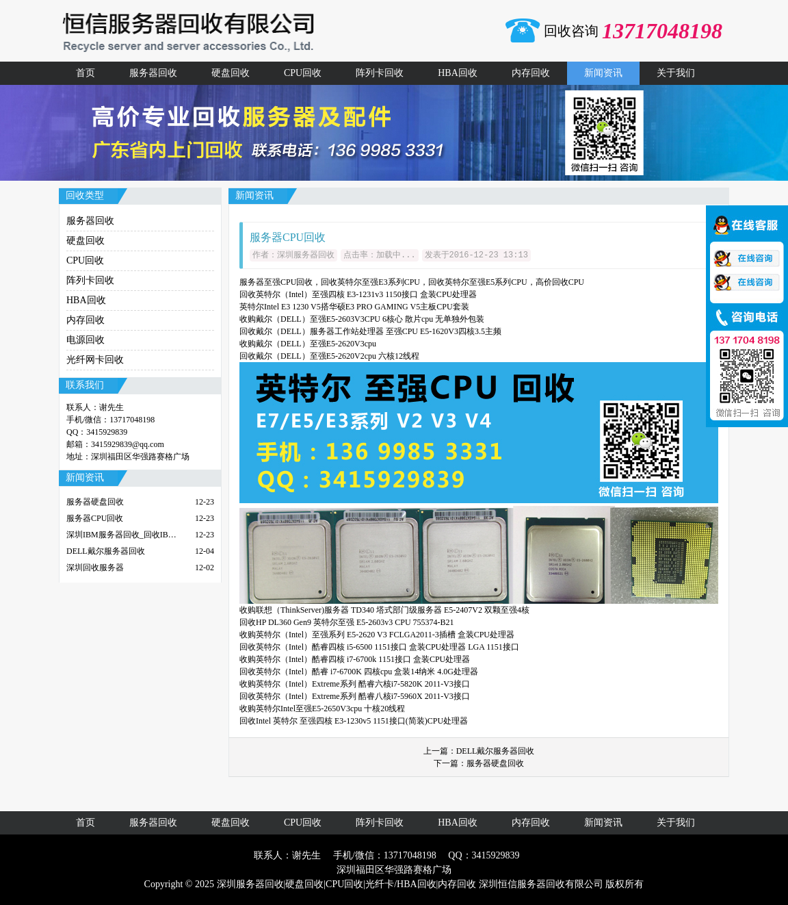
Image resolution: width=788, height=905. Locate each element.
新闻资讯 (603, 73)
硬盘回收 (230, 73)
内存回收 (531, 73)
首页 (85, 73)
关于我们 (676, 73)
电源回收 (85, 340)
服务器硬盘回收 (495, 763)
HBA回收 (457, 73)
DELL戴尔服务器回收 (495, 751)
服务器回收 (153, 73)
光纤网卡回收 (95, 360)
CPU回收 (302, 73)
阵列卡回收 (380, 73)
